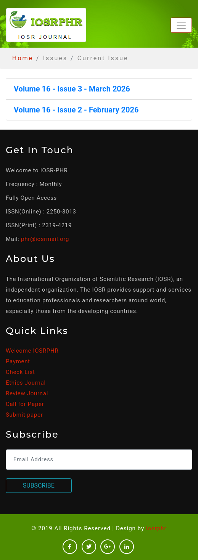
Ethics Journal (26, 382)
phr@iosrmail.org (45, 239)
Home (22, 58)
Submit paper (24, 414)
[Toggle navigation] (181, 25)
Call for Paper (25, 404)
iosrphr (156, 528)
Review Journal (27, 393)
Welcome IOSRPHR (32, 350)
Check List (20, 372)
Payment (18, 361)
